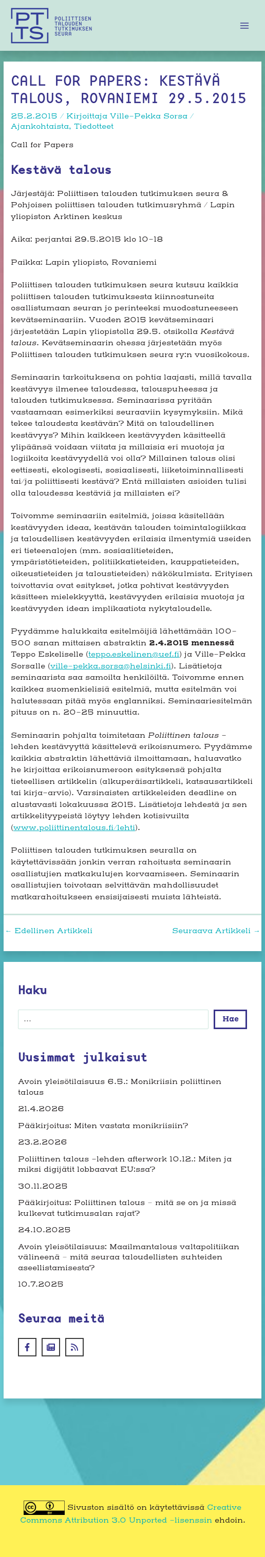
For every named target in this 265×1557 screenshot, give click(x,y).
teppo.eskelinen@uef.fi (133, 654)
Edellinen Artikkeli (48, 931)
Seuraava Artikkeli (216, 931)
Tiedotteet (93, 126)
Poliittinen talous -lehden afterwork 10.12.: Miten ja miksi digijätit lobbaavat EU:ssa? (125, 1165)
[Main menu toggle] (244, 25)
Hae (230, 1019)
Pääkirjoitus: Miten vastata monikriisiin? (103, 1126)
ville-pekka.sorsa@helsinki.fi (110, 666)
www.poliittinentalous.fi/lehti (74, 828)
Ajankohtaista (40, 126)
